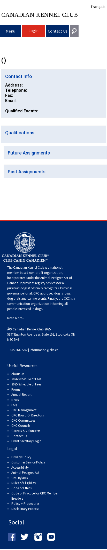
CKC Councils (20, 425)
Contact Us (57, 31)
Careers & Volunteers (25, 431)
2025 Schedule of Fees (26, 384)
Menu (10, 31)
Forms (15, 389)
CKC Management (23, 410)
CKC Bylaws (19, 478)
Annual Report (21, 394)
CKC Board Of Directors (27, 415)
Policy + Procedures (25, 503)
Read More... (16, 318)
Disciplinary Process (25, 509)
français (98, 6)
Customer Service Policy (28, 462)
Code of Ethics (21, 488)
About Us (17, 374)
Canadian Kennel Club (39, 15)
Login (33, 30)
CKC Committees (23, 420)
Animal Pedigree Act (25, 472)
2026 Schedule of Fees (26, 379)
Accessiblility (20, 467)
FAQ (14, 405)
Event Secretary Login (26, 441)
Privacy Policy (21, 457)
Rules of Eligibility (23, 483)
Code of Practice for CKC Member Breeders (34, 496)
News (15, 400)
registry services (45, 283)
